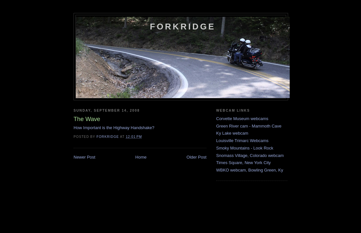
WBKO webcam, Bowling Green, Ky (249, 170)
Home (141, 157)
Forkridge (183, 26)
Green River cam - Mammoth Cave (249, 126)
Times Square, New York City (243, 162)
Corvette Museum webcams (242, 118)
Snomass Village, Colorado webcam (250, 155)
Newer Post (84, 157)
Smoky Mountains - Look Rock (244, 148)
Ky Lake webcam (232, 133)
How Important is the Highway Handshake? (114, 127)
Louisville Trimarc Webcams (242, 140)
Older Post (196, 157)
